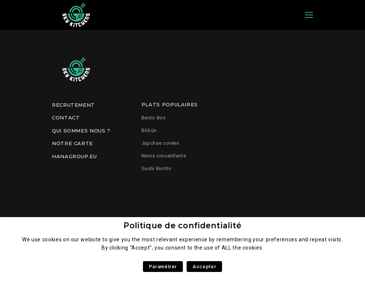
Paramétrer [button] (163, 266)
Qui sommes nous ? (81, 131)
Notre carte (72, 143)
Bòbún (149, 130)
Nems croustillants (163, 156)
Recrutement (73, 105)
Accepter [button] (204, 266)
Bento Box (153, 117)
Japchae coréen (160, 143)
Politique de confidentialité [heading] (182, 225)
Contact (65, 117)
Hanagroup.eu (74, 156)
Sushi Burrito (156, 168)
